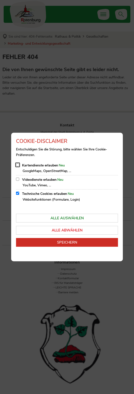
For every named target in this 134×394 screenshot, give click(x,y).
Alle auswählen (67, 218)
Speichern (67, 242)
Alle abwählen (67, 230)
